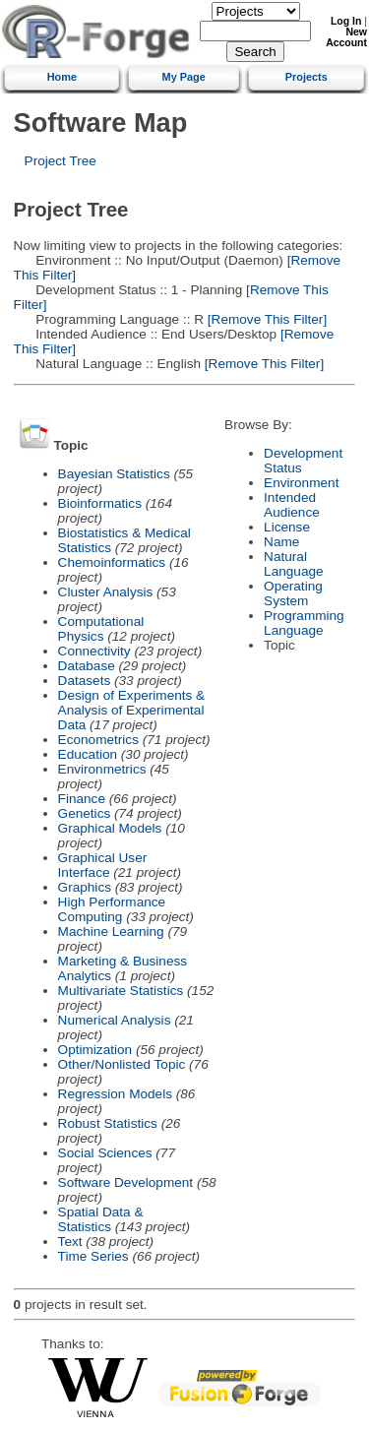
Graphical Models (110, 828)
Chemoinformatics (112, 562)
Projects (306, 77)
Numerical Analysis (114, 1020)
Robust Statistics (107, 1123)
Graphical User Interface (103, 865)
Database (86, 665)
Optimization (95, 1049)
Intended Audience (292, 505)
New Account (346, 37)
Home (62, 77)
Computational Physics (101, 629)
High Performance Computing (112, 909)
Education (87, 754)
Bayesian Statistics (114, 473)
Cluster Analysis (106, 592)
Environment (301, 482)
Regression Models (115, 1094)
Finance (81, 798)
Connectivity (94, 651)
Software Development (126, 1182)
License (287, 527)
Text (70, 1241)
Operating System (293, 593)
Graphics (84, 887)
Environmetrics (102, 769)
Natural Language (293, 564)
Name (281, 541)
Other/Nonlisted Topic (122, 1064)
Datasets (84, 680)
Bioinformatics (100, 503)
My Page (184, 77)
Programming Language (304, 623)
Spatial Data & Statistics (101, 1219)
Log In (346, 21)
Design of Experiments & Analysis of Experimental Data (132, 710)
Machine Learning (111, 931)
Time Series (93, 1256)
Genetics (84, 813)
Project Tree (60, 161)
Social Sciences (105, 1153)
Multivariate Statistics (121, 990)
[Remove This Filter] (265, 319)
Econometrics (98, 739)
